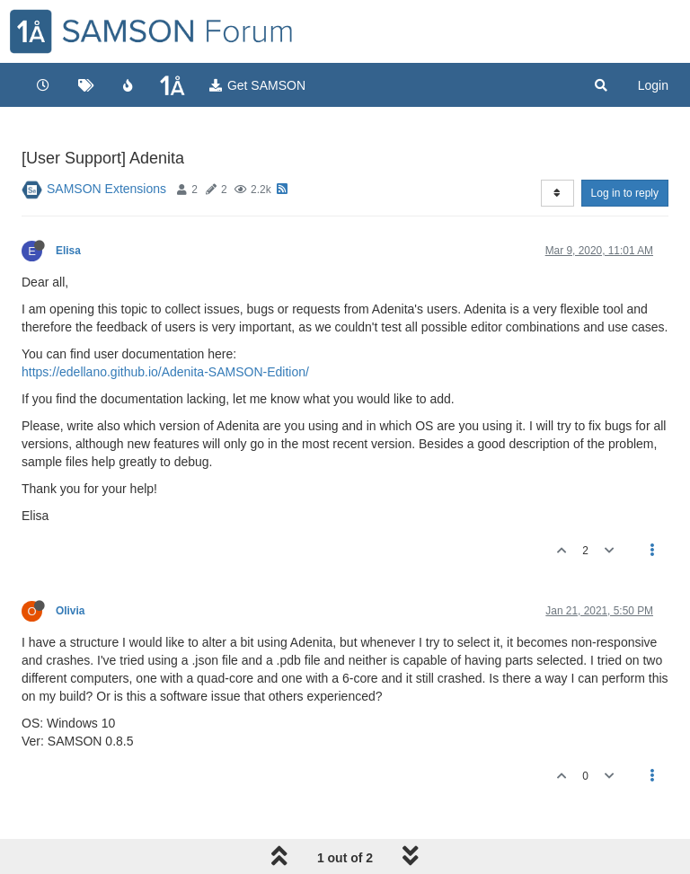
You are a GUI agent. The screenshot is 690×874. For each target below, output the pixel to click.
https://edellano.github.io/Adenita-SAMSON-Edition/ (165, 372)
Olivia (70, 611)
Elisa (68, 250)
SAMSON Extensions (106, 188)
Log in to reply (625, 193)
